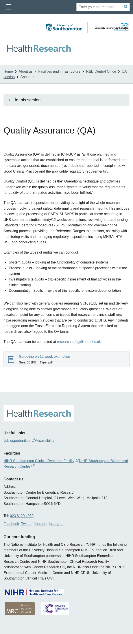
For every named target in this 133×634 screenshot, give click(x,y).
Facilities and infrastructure (59, 71)
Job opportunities (19, 440)
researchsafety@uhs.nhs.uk (79, 342)
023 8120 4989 (21, 516)
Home (8, 71)
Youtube (40, 524)
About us (26, 71)
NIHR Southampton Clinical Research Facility (41, 461)
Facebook (11, 524)
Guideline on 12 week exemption (44, 356)
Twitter (26, 524)
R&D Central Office (101, 71)
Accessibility (44, 440)
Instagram (57, 524)
